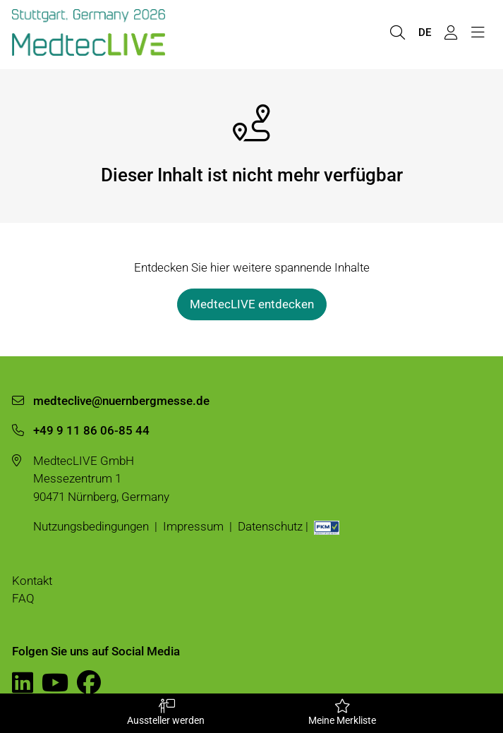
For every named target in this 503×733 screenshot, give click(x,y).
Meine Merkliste (342, 712)
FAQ (23, 598)
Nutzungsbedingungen (91, 526)
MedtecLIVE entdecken (252, 304)
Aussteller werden (166, 712)
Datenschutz (270, 526)
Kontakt (32, 581)
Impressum (193, 526)
